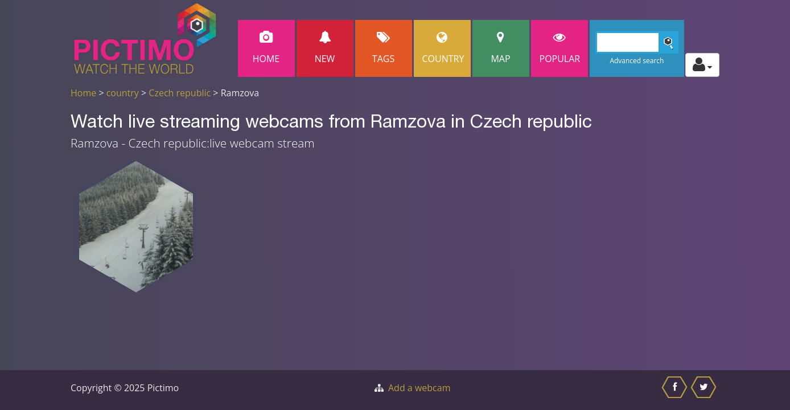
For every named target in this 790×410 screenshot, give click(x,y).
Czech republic (180, 93)
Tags (384, 48)
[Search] (637, 42)
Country (443, 48)
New (325, 48)
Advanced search (637, 60)
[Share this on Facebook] (675, 390)
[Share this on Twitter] (704, 390)
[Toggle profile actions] (702, 65)
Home (266, 48)
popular (560, 48)
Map (501, 48)
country (122, 93)
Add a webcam (419, 388)
